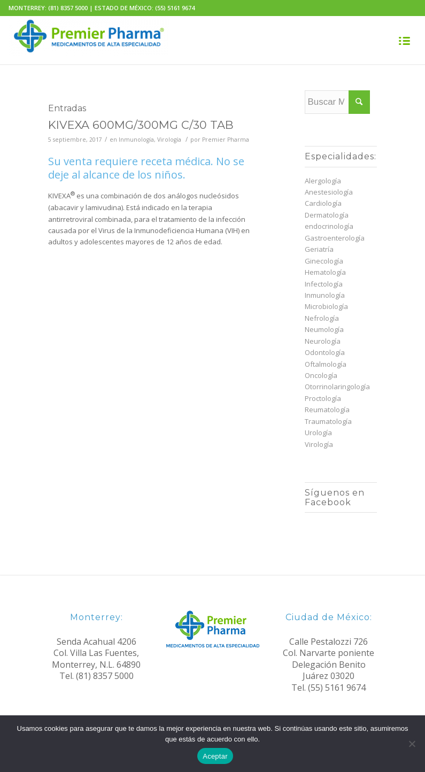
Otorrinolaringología (337, 386)
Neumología (324, 329)
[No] (411, 743)
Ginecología (324, 261)
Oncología (321, 375)
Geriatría (319, 249)
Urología (318, 432)
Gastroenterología (335, 238)
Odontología (325, 352)
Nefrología (322, 318)
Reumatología (327, 409)
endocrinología (329, 226)
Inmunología (136, 139)
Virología (169, 139)
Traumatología (328, 421)
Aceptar (215, 756)
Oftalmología (325, 364)
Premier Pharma (225, 139)
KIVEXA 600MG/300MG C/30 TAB (141, 125)
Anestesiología (329, 192)
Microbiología (326, 306)
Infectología (324, 284)
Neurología (323, 341)
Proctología (323, 398)
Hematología (325, 272)
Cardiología (323, 203)
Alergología (323, 181)
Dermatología (327, 215)
